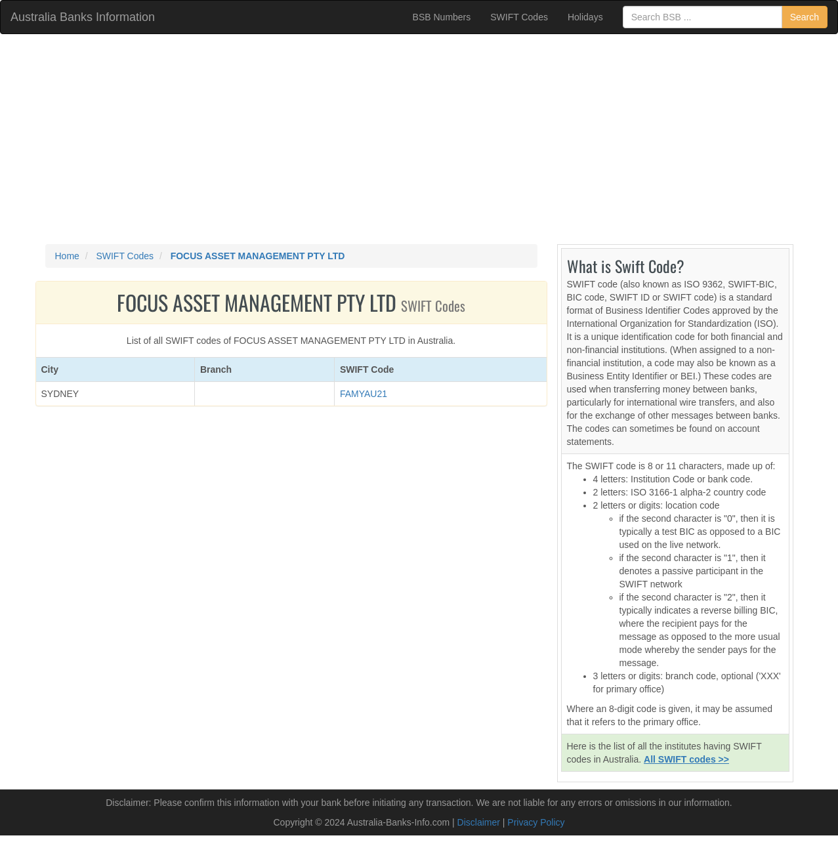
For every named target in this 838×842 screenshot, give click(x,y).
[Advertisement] (419, 139)
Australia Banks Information (82, 17)
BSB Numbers (442, 17)
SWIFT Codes (519, 17)
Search (804, 17)
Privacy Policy (535, 822)
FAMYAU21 (363, 394)
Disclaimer (478, 822)
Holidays (585, 17)
